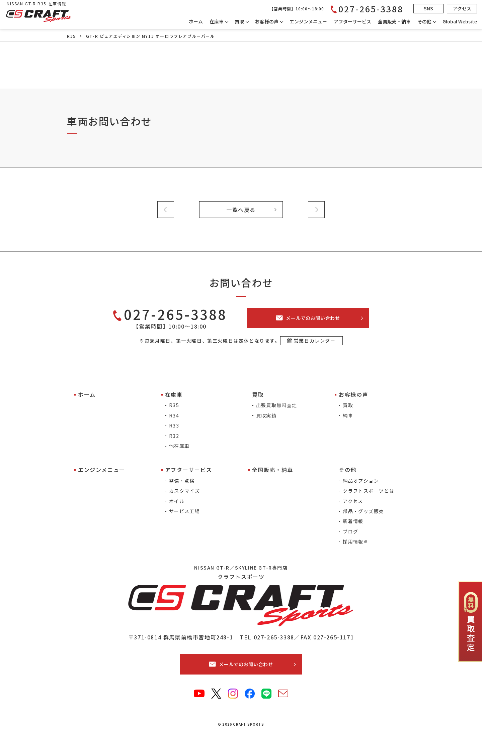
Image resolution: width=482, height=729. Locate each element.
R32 (174, 436)
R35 (71, 36)
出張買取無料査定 (276, 405)
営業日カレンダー (315, 340)
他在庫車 (179, 446)
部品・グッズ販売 (363, 511)
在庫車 (217, 21)
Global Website (460, 21)
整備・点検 (182, 480)
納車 (348, 415)
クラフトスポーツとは (368, 490)
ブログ (350, 531)
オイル (176, 501)
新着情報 (353, 521)
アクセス (353, 501)
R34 (174, 415)
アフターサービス (352, 21)
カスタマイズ (184, 490)
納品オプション (361, 480)
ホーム (196, 21)
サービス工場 (184, 511)
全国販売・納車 (394, 21)
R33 (174, 425)
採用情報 (353, 541)
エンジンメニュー (308, 21)
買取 (348, 405)
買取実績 (266, 415)
